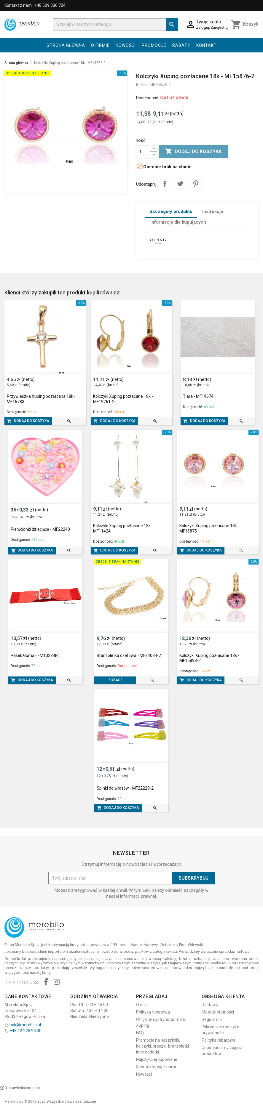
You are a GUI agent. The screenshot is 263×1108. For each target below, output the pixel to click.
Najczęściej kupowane (156, 1059)
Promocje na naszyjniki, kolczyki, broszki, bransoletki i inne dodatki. (163, 1046)
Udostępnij (165, 184)
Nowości (126, 45)
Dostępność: (147, 97)
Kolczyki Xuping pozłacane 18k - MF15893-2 (209, 658)
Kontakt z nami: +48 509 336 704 (35, 5)
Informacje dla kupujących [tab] (178, 222)
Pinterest (196, 184)
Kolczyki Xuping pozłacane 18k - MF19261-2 (123, 399)
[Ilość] (143, 151)
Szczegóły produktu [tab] (170, 211)
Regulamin (212, 1019)
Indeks (142, 84)
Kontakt (206, 45)
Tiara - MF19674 (198, 396)
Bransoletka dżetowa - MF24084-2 (129, 655)
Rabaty (181, 45)
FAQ (140, 1032)
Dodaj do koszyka (193, 151)
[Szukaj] (115, 24)
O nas (141, 1004)
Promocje (154, 45)
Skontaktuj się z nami (156, 1066)
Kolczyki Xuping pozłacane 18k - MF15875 (209, 528)
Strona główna (66, 45)
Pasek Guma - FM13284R (34, 655)
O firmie (100, 45)
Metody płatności (218, 1012)
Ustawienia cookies (20, 1087)
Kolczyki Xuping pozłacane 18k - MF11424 (123, 528)
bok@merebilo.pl (25, 1024)
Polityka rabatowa (153, 1012)
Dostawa (210, 1004)
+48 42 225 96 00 (25, 1030)
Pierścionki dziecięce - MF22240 (40, 529)
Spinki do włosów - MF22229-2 (125, 788)
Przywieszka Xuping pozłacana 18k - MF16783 (41, 399)
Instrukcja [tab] (212, 211)
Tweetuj (180, 184)
